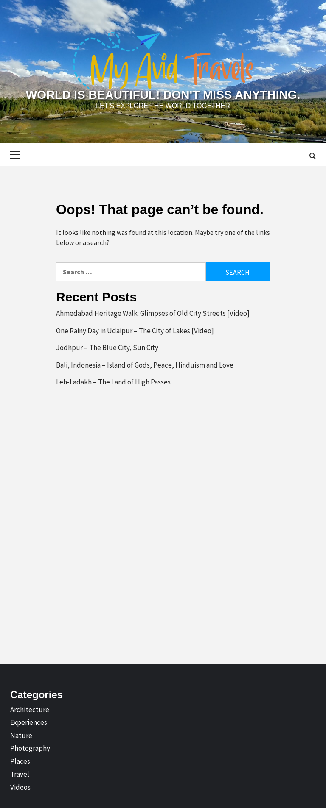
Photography (30, 748)
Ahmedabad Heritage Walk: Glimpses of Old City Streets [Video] (153, 313)
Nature (21, 735)
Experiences (28, 722)
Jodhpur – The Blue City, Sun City (107, 347)
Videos (20, 787)
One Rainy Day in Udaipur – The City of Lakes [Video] (135, 330)
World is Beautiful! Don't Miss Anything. (163, 94)
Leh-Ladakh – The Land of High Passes (113, 382)
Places (20, 761)
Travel (19, 774)
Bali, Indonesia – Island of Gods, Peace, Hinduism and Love (144, 365)
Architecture (29, 709)
